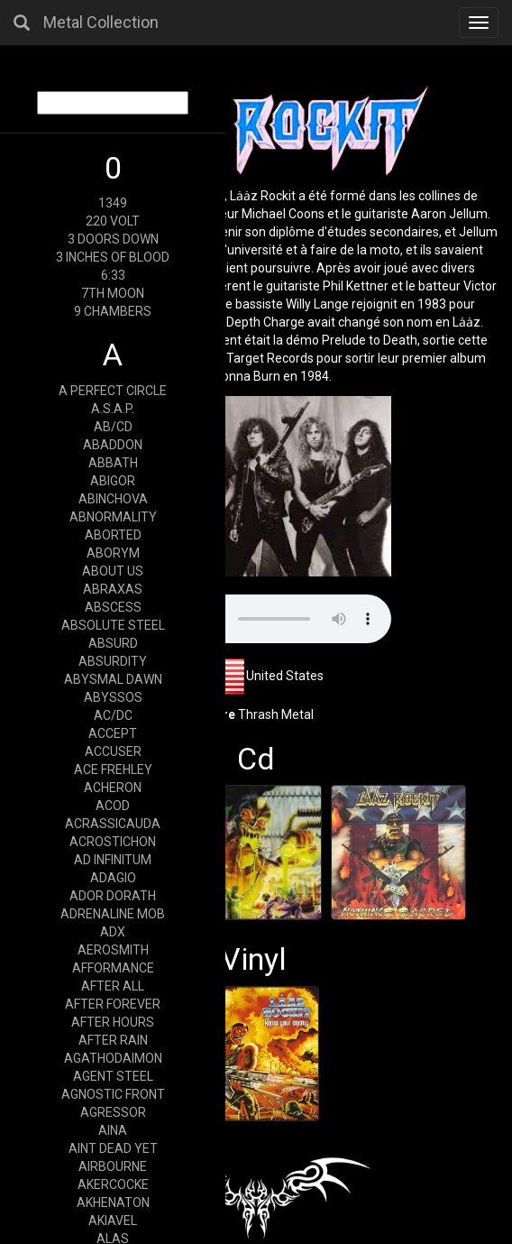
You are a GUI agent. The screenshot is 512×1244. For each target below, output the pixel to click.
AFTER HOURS (112, 1022)
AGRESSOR (113, 1112)
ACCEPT (112, 733)
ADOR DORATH (112, 896)
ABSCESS (113, 607)
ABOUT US (112, 571)
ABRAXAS (112, 589)
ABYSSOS (113, 697)
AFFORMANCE (113, 968)
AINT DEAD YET (113, 1148)
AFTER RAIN (113, 1040)
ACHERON (113, 787)
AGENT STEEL (113, 1076)
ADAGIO (113, 878)
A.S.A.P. (112, 408)
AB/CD (113, 426)
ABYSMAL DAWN (113, 679)
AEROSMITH (113, 950)
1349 (112, 203)
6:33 (113, 275)
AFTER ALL (112, 986)
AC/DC (113, 715)
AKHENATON (113, 1202)
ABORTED (113, 535)
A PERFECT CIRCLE (113, 390)
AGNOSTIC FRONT (113, 1094)
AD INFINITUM (112, 859)
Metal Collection (101, 22)
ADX (112, 932)
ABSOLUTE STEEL (113, 625)
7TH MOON (112, 293)
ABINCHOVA (113, 499)
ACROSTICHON (112, 841)
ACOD (113, 805)
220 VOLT (113, 221)
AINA (112, 1130)
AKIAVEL (112, 1220)
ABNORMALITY (113, 517)
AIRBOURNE (112, 1166)
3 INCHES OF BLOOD (112, 257)
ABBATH (113, 463)
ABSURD (113, 643)
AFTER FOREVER (112, 1004)
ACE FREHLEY (113, 769)
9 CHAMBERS (112, 311)
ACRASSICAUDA (112, 823)
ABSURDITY (112, 661)
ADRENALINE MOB (112, 914)
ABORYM (113, 553)
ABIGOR (112, 481)
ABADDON (112, 445)
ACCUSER (113, 751)
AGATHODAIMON (113, 1058)
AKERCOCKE (113, 1184)
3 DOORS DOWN (113, 239)
